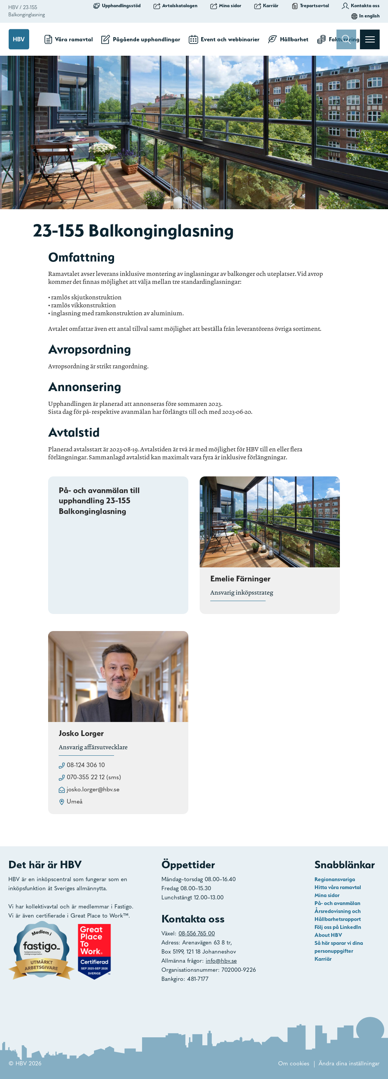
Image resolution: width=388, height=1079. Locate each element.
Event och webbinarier (224, 39)
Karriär (266, 6)
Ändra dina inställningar (349, 1064)
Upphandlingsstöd (117, 6)
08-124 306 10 (86, 766)
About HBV (328, 935)
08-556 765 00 (196, 934)
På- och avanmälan (337, 903)
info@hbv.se (221, 961)
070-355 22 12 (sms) (94, 778)
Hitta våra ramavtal (337, 887)
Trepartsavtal (310, 6)
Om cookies (293, 1064)
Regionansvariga (334, 879)
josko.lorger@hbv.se (93, 790)
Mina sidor (225, 6)
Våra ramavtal (68, 39)
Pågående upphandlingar (140, 39)
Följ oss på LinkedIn (337, 927)
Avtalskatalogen (175, 6)
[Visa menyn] (370, 39)
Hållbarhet (288, 39)
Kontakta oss (361, 6)
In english (365, 16)
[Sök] (346, 39)
